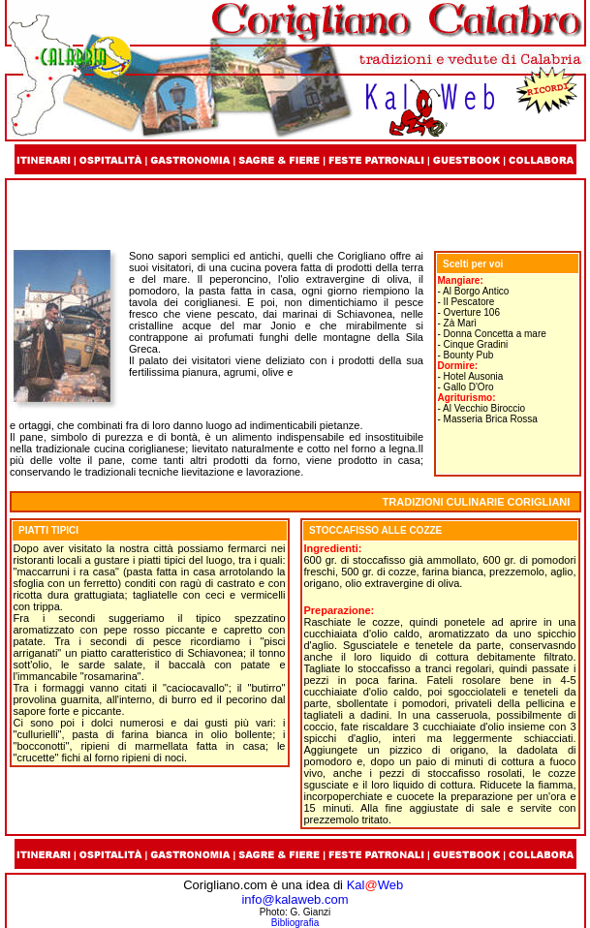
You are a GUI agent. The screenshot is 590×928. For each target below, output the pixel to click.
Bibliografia (295, 922)
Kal (356, 885)
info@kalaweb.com (294, 899)
